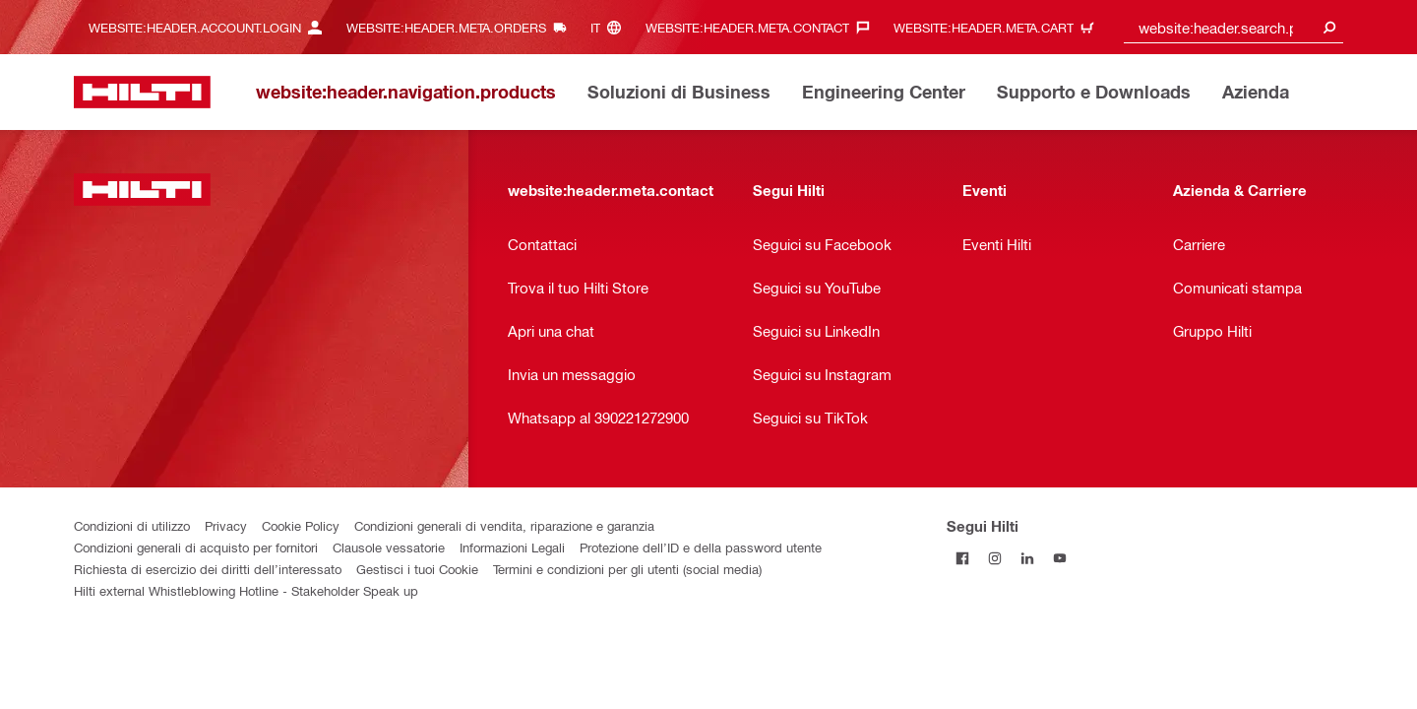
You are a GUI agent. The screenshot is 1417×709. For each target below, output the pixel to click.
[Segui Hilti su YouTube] (1060, 558)
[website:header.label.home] (142, 92)
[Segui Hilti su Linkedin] (1028, 558)
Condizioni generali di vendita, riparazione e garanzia (504, 525)
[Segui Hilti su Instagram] (995, 558)
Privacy (226, 525)
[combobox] (1234, 27)
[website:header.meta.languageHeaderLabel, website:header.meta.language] (610, 27)
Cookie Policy (300, 525)
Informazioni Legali (512, 547)
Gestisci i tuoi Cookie (417, 568)
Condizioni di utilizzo (132, 525)
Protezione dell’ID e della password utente (701, 547)
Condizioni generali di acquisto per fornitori (196, 547)
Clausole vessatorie (389, 547)
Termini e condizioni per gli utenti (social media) (627, 568)
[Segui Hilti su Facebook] (963, 558)
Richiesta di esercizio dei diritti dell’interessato (207, 568)
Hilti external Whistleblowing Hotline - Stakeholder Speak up (246, 590)
